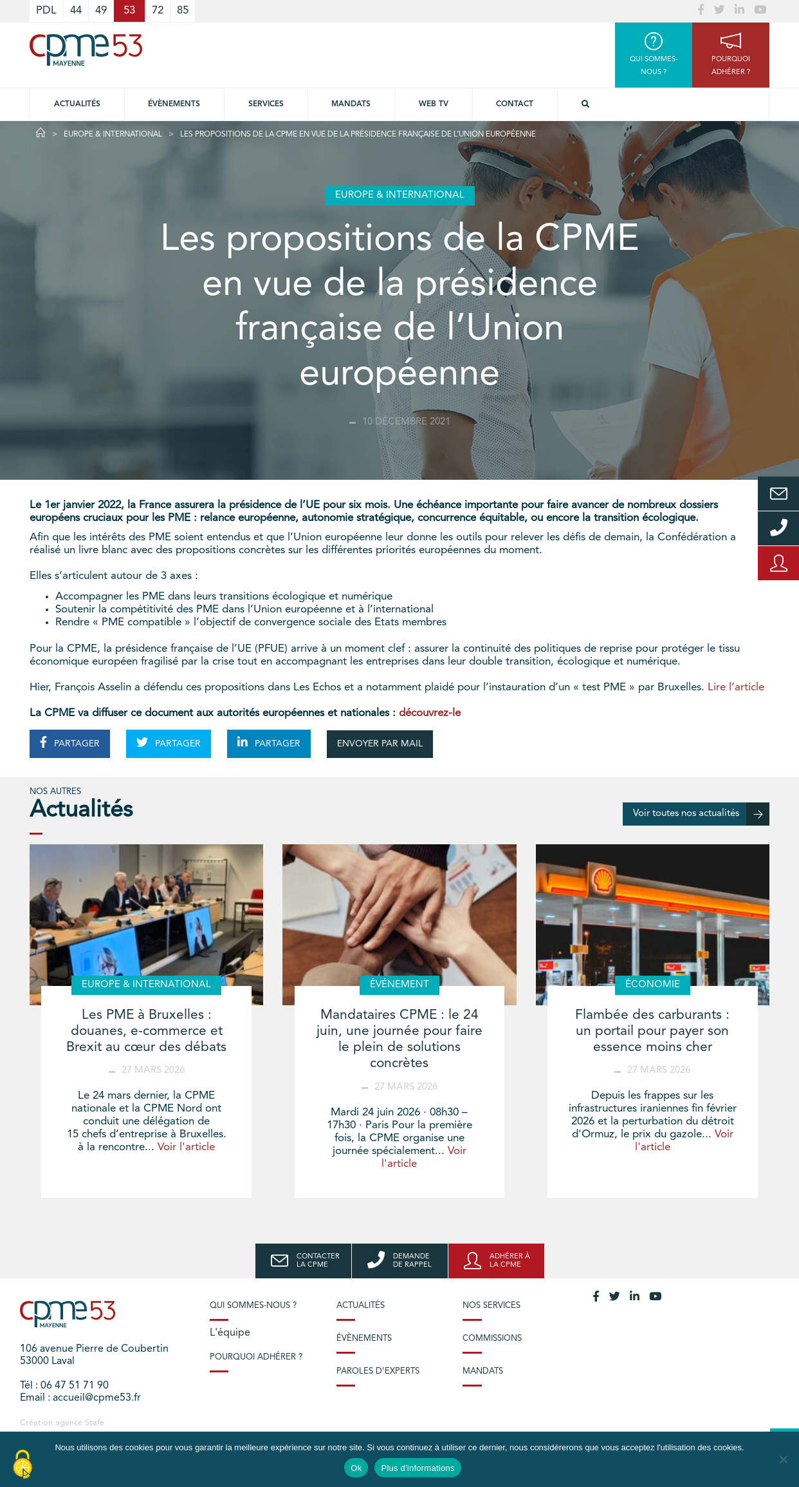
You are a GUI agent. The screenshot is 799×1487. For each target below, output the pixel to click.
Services (266, 104)
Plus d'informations (417, 1468)
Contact (514, 104)
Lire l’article (736, 687)
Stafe (94, 1423)
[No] (782, 1459)
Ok (356, 1468)
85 (182, 10)
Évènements (174, 104)
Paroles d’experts (377, 1371)
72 (157, 10)
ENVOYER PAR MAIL (380, 743)
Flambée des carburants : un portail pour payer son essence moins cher (652, 1031)
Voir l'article (186, 1147)
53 (129, 10)
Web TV (433, 104)
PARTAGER (70, 742)
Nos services (491, 1306)
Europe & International (113, 134)
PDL (46, 10)
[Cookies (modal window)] (22, 1465)
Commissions (492, 1338)
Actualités (77, 104)
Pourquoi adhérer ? (256, 1357)
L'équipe (230, 1333)
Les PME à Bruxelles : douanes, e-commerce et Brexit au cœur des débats (146, 1031)
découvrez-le (430, 713)
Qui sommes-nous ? (253, 1306)
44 (76, 10)
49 (101, 10)
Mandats (351, 104)
